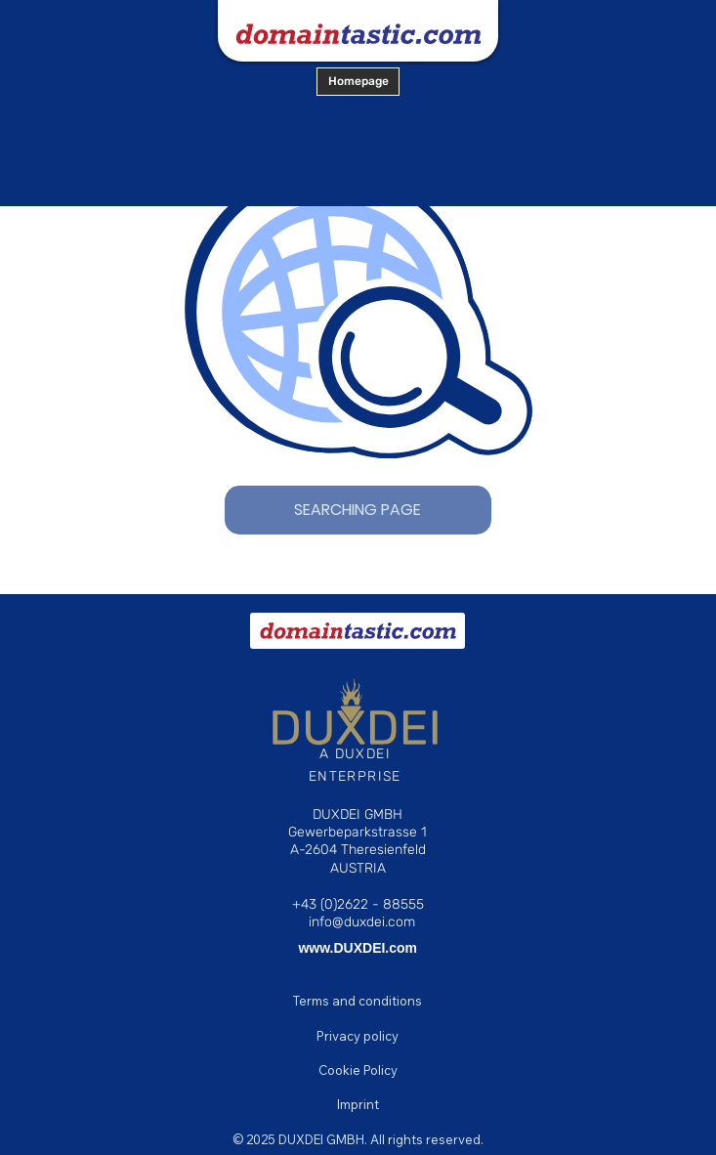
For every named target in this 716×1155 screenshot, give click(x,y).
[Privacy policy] (358, 1035)
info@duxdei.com (362, 922)
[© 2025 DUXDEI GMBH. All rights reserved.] (358, 1140)
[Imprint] (358, 1104)
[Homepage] (358, 81)
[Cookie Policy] (358, 1070)
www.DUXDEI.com (357, 948)
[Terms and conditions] (358, 1000)
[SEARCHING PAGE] (358, 510)
